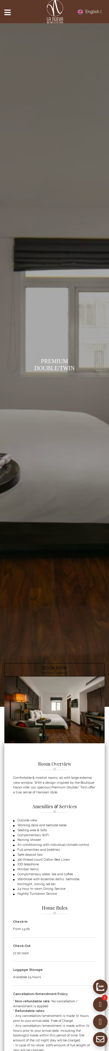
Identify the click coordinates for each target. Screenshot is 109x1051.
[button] (40, 735)
